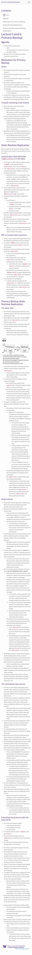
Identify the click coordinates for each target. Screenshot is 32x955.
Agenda (5, 18)
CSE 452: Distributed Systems (10, 2)
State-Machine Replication (12, 25)
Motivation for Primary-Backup (14, 22)
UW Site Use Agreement (22, 949)
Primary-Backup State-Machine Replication (14, 29)
